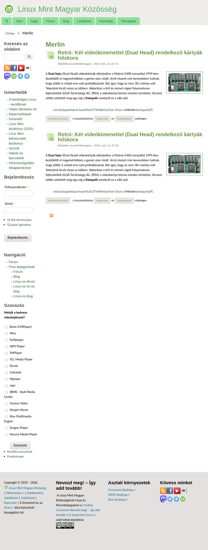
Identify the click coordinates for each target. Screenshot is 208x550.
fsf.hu (9, 507)
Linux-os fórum (24, 281)
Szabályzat (28, 498)
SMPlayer (16, 353)
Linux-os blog (23, 296)
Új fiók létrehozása (19, 220)
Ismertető (15, 119)
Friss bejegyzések (22, 267)
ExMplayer (17, 340)
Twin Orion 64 (117, 110)
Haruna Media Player (23, 434)
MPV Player (17, 346)
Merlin (130, 110)
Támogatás (128, 21)
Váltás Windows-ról (23, 109)
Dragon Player (19, 428)
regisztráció (102, 118)
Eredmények (15, 456)
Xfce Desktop (118, 500)
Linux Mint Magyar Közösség (76, 8)
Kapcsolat (10, 503)
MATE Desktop (119, 495)
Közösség (106, 21)
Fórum (50, 21)
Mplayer (15, 379)
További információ (59, 118)
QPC (150, 110)
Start (19, 21)
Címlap (10, 33)
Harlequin (141, 110)
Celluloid (15, 372)
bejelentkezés (124, 118)
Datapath (66, 110)
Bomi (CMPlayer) (21, 327)
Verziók (14, 148)
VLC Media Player (21, 359)
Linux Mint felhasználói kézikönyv (17, 138)
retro (56, 110)
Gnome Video (19, 403)
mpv (12, 385)
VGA (88, 110)
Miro (13, 333)
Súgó (34, 21)
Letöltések (84, 21)
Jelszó (10, 203)
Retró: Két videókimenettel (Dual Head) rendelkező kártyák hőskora (130, 55)
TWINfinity (101, 110)
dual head (78, 110)
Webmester (15, 493)
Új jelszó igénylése (19, 225)
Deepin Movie (19, 410)
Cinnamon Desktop (121, 490)
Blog (66, 21)
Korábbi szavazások (19, 451)
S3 (92, 110)
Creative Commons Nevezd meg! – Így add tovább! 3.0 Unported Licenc (78, 510)
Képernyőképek (20, 114)
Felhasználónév (17, 187)
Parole (14, 366)
